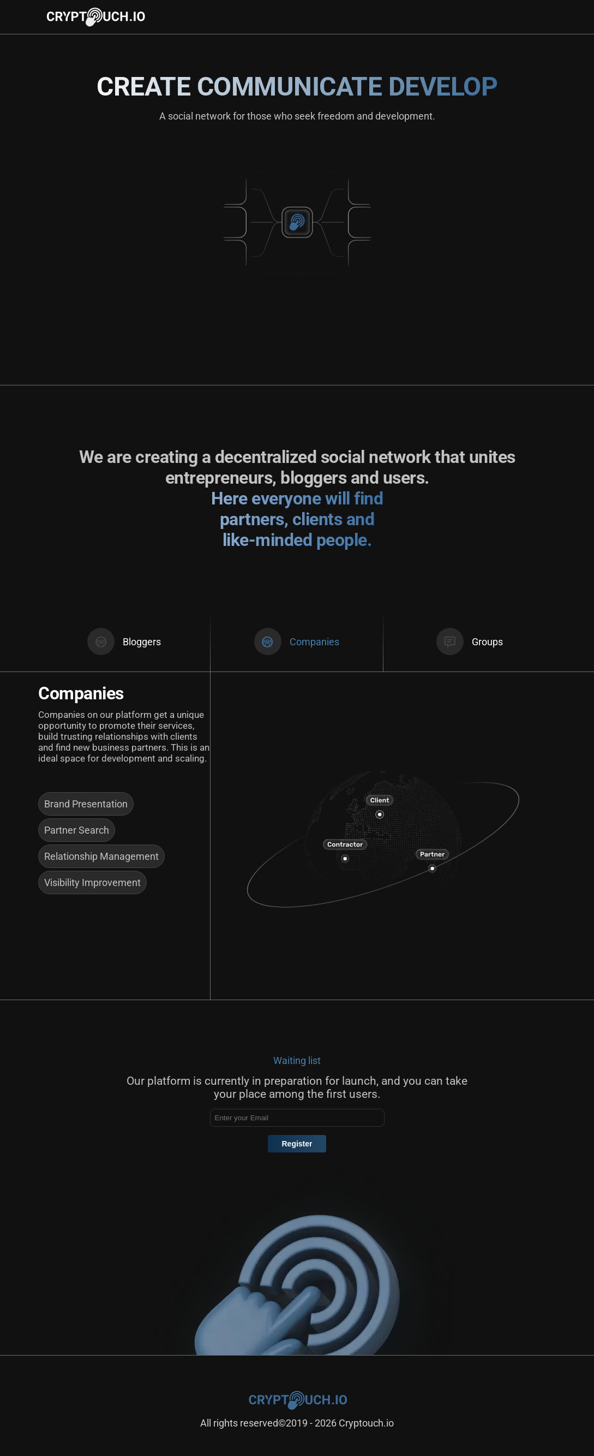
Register (296, 1143)
